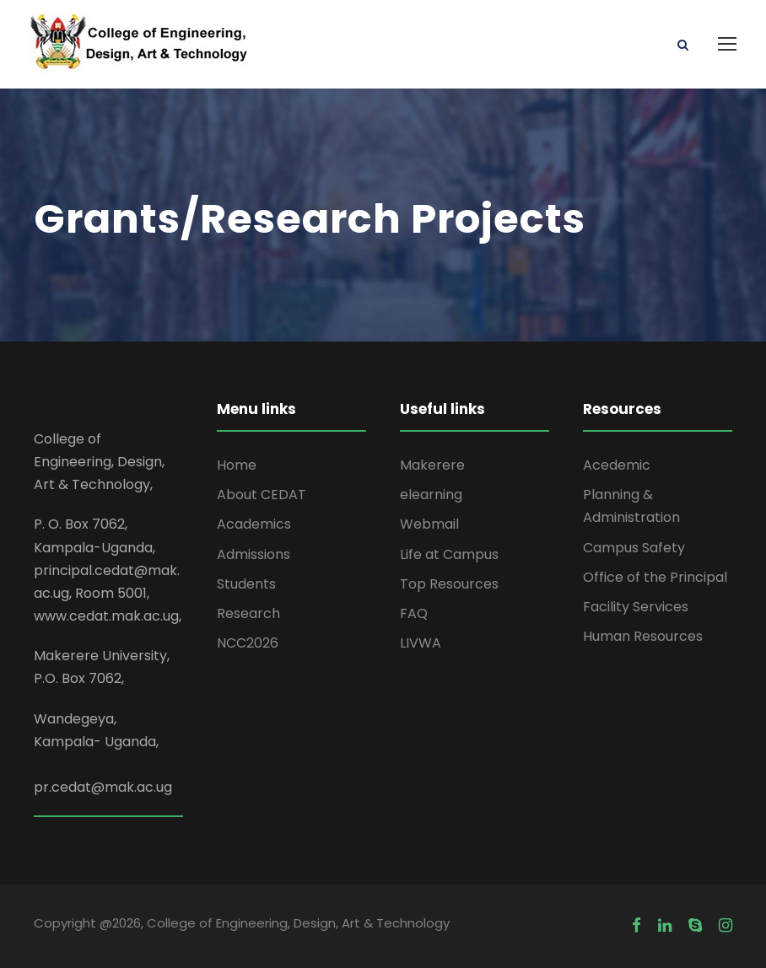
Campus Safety (634, 547)
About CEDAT (261, 494)
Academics (254, 524)
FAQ (414, 613)
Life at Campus (449, 554)
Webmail (429, 524)
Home (236, 465)
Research (248, 613)
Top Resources (449, 584)
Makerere (432, 465)
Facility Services (635, 606)
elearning (431, 494)
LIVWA (420, 643)
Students (246, 584)
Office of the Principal (655, 577)
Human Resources (643, 636)
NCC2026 (247, 643)
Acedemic (616, 465)
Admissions (253, 554)
